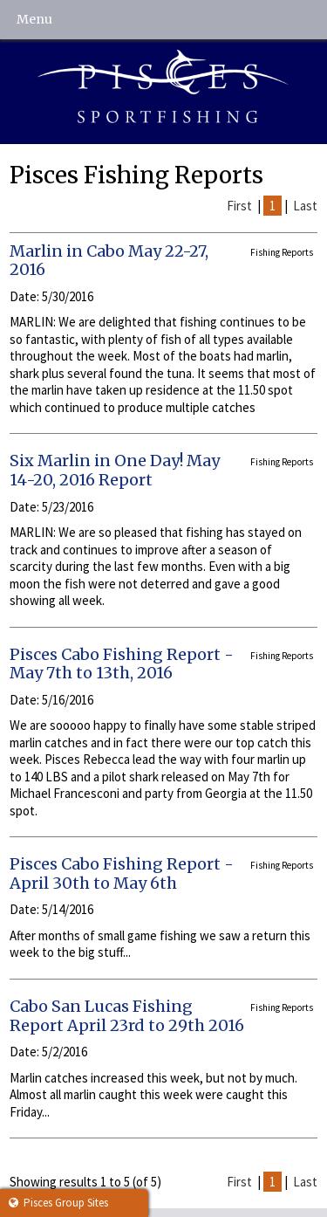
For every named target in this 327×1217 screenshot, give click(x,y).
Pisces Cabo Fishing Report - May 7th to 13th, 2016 (122, 664)
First (239, 205)
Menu (34, 19)
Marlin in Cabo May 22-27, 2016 (109, 260)
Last (305, 205)
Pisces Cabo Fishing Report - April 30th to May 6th (122, 873)
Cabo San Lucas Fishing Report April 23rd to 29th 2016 (127, 1015)
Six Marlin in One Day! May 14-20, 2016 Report (115, 470)
